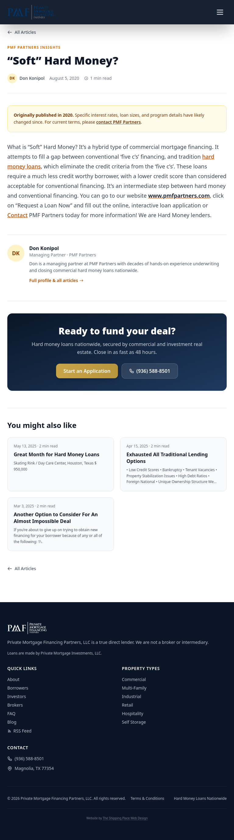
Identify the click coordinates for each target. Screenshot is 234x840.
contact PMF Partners (118, 122)
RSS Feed (19, 731)
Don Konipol (44, 248)
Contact (17, 215)
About (13, 679)
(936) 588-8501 (149, 371)
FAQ (11, 713)
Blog (11, 722)
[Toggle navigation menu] (220, 12)
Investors (16, 696)
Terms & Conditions (147, 798)
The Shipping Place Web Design (125, 818)
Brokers (15, 705)
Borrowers (17, 688)
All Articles (21, 32)
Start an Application (86, 371)
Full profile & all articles (56, 280)
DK (16, 253)
